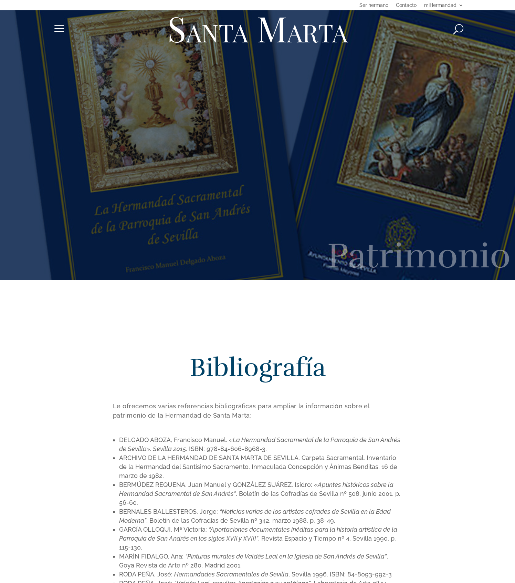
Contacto (406, 5)
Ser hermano (373, 5)
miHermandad (440, 5)
